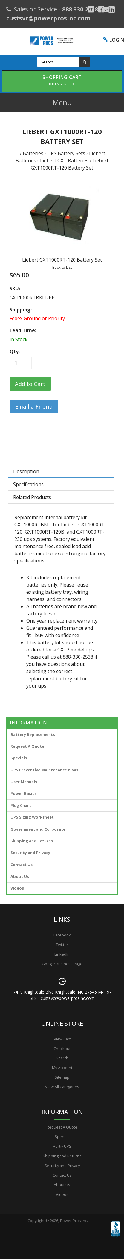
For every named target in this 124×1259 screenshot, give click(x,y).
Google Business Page (62, 963)
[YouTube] (111, 9)
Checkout (62, 1048)
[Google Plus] (90, 9)
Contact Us (21, 864)
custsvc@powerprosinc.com (48, 18)
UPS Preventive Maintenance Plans (44, 770)
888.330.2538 (80, 9)
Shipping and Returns (31, 841)
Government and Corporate (37, 829)
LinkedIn (62, 954)
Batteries (33, 153)
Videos (17, 888)
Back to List (62, 267)
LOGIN (116, 40)
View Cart (62, 1039)
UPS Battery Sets (66, 153)
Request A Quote (27, 746)
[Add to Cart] (30, 384)
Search (62, 1058)
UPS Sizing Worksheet (32, 817)
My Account (62, 1067)
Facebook (62, 935)
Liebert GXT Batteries (64, 160)
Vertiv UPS (62, 1146)
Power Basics (23, 793)
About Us (19, 876)
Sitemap (62, 1077)
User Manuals (23, 781)
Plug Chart (20, 805)
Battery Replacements (32, 734)
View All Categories (62, 1086)
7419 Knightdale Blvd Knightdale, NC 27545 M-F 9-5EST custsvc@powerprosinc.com (62, 995)
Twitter (62, 944)
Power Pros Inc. (74, 1220)
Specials (18, 758)
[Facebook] (101, 9)
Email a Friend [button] (34, 406)
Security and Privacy (30, 852)
